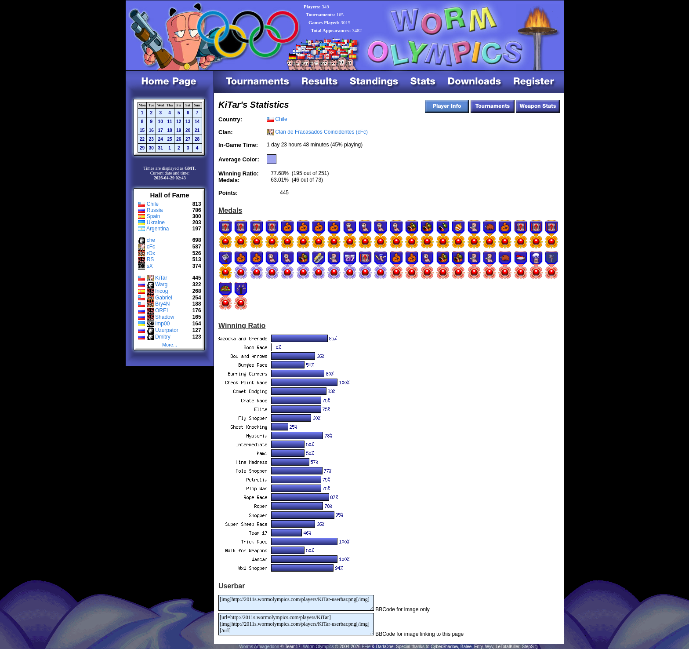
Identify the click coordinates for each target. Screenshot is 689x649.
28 (197, 139)
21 (197, 130)
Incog (161, 291)
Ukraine (156, 222)
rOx (151, 253)
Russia (155, 210)
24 (160, 139)
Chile (153, 204)
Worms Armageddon (259, 646)
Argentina (157, 229)
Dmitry (162, 337)
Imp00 (162, 324)
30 (151, 148)
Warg (161, 284)
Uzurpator (166, 330)
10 (160, 121)
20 (187, 130)
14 (197, 121)
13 (187, 121)
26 (178, 139)
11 (169, 121)
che (151, 240)
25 (169, 139)
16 (151, 130)
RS (150, 259)
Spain (153, 216)
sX (150, 266)
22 (142, 139)
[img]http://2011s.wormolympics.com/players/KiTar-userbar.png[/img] (296, 603)
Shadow (164, 317)
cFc (151, 247)
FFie (366, 646)
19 (178, 130)
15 (142, 130)
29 (142, 148)
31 (160, 148)
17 (160, 130)
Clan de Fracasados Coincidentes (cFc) (321, 132)
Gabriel (163, 298)
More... (169, 344)
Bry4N (162, 304)
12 (178, 121)
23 (151, 139)
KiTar (161, 278)
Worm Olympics (318, 646)
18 (169, 130)
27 (187, 139)
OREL (162, 310)
